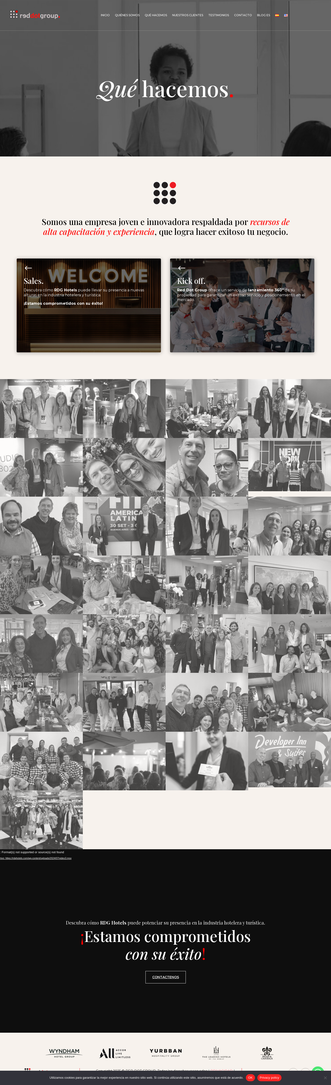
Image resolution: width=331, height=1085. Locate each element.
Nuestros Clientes (187, 15)
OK (250, 1077)
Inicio (105, 15)
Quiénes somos (127, 15)
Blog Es (263, 15)
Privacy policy (269, 1077)
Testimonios (218, 15)
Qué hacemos (156, 15)
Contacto (243, 15)
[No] (325, 1077)
